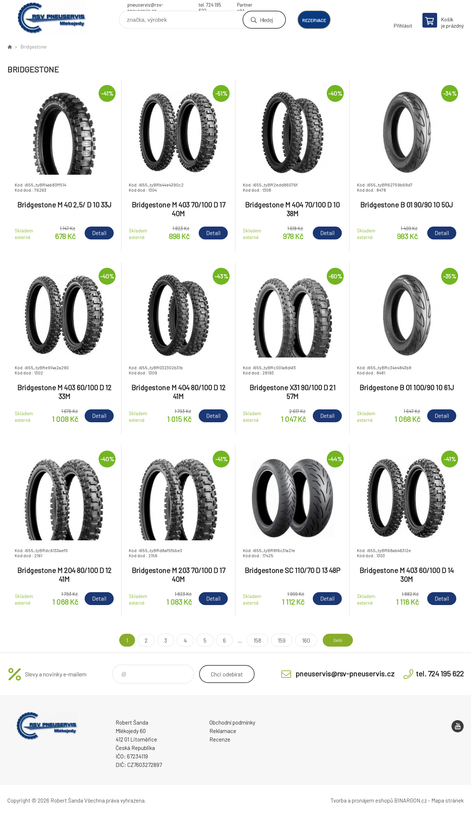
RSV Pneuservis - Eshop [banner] (51, 17)
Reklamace (222, 731)
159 (275, 640)
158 (251, 640)
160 (299, 640)
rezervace (314, 20)
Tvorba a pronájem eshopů (361, 800)
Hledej (266, 19)
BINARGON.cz (410, 800)
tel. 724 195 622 (210, 6)
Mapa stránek (447, 800)
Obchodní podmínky (232, 722)
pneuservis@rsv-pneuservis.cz (145, 6)
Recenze (219, 739)
